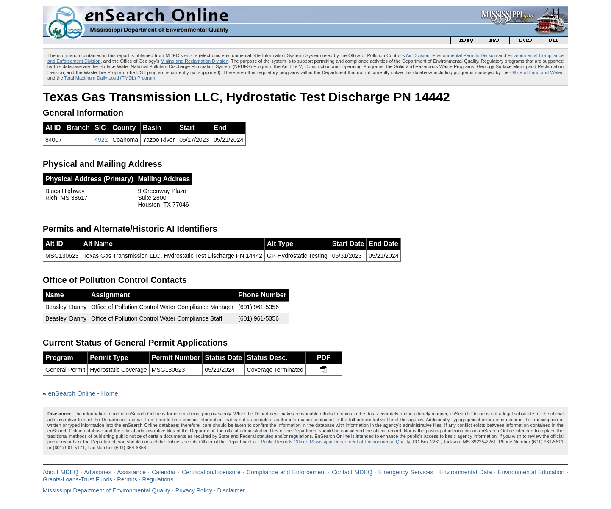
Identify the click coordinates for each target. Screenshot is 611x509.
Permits (127, 479)
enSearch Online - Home (83, 393)
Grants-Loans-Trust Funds (77, 479)
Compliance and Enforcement (286, 472)
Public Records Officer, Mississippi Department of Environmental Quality (335, 441)
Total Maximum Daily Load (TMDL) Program (110, 77)
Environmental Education (531, 472)
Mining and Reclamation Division (194, 61)
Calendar (164, 472)
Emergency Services (405, 472)
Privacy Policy (193, 490)
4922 (101, 139)
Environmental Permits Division (464, 55)
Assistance (131, 472)
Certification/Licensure (211, 472)
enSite (190, 55)
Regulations (157, 479)
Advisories (97, 472)
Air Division (417, 55)
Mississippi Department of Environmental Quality (106, 490)
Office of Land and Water (536, 72)
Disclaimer (231, 490)
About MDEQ (60, 472)
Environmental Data (465, 472)
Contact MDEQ (352, 472)
